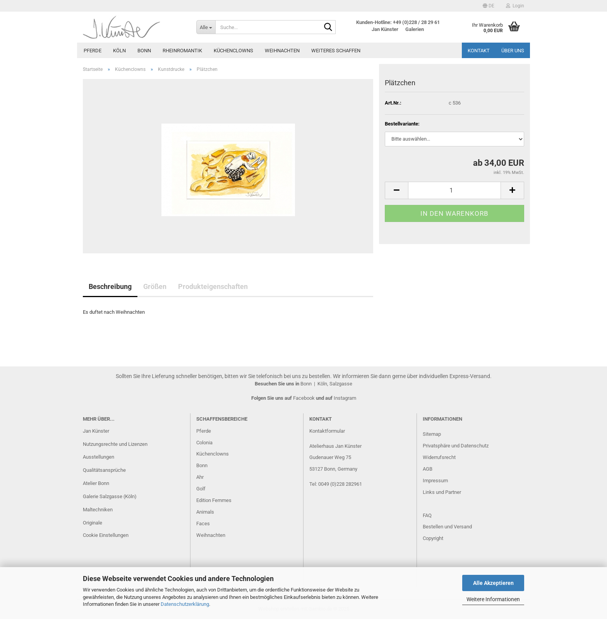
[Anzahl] (454, 190)
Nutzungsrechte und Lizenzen (115, 444)
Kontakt (479, 50)
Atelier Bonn (96, 483)
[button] (488, 6)
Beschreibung (110, 286)
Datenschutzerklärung (185, 604)
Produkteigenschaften (213, 286)
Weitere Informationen (493, 599)
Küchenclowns (233, 50)
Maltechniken (98, 509)
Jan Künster (96, 431)
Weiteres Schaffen (335, 50)
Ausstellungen (98, 457)
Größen (154, 286)
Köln (119, 50)
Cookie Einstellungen (106, 535)
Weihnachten (282, 50)
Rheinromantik (182, 50)
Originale (92, 523)
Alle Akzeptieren (493, 583)
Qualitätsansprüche (104, 470)
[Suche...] (205, 27)
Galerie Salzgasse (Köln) (110, 496)
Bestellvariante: (402, 124)
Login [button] (515, 6)
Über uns (512, 50)
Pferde (92, 50)
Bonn (144, 50)
